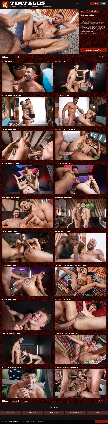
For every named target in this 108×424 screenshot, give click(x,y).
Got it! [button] (101, 422)
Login (103, 3)
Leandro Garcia (86, 33)
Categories (14, 57)
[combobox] (82, 3)
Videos (13, 6)
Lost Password (10, 412)
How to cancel (32, 412)
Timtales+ (34, 6)
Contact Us (97, 412)
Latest (26, 57)
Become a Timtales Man (76, 412)
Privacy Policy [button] (40, 421)
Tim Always (46, 6)
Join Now (94, 3)
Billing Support (54, 412)
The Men (22, 6)
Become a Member (93, 50)
